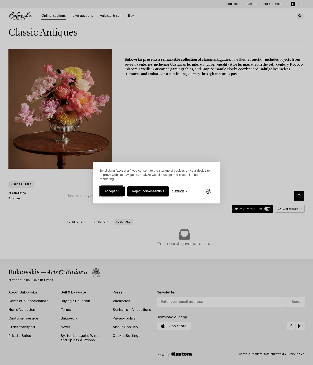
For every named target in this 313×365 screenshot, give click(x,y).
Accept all (112, 191)
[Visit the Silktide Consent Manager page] (208, 191)
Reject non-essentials (148, 191)
